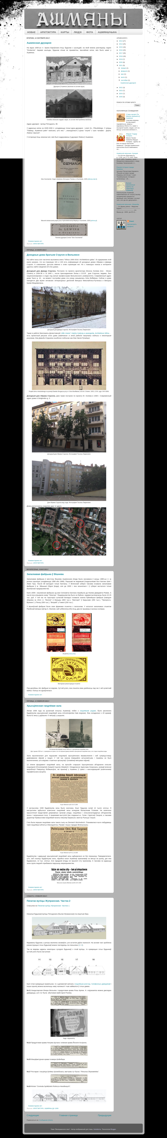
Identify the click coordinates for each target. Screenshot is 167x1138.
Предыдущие (104, 1115)
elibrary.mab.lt (92, 179)
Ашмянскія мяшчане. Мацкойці (128, 204)
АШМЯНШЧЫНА (107, 32)
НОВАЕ (31, 32)
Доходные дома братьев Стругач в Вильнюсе (53, 254)
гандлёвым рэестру (82, 984)
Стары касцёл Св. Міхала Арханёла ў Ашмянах (133, 116)
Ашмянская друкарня (39, 43)
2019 (121, 59)
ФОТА (89, 32)
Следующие (33, 1115)
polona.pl (93, 220)
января (123, 68)
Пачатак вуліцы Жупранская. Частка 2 (48, 901)
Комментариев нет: (35, 241)
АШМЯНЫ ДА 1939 (51, 1108)
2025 (121, 97)
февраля (124, 71)
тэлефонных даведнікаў (100, 984)
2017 (121, 53)
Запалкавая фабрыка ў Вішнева (45, 574)
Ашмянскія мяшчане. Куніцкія (127, 153)
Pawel (131, 221)
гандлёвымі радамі (88, 711)
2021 (121, 65)
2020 (121, 62)
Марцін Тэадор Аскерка (131, 135)
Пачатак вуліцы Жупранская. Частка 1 (53, 906)
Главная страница (68, 1115)
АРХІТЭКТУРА (48, 32)
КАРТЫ (65, 32)
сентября (124, 80)
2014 (121, 44)
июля (123, 77)
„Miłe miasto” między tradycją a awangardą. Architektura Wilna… (86, 333)
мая (122, 74)
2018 (121, 56)
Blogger (113, 1129)
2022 (121, 87)
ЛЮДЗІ (78, 32)
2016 (121, 50)
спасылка (72, 654)
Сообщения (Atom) (46, 1120)
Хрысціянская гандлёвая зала (44, 705)
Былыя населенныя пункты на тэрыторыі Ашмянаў (130, 186)
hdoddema (97, 1129)
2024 (121, 93)
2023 (121, 90)
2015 (121, 47)
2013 (121, 41)
